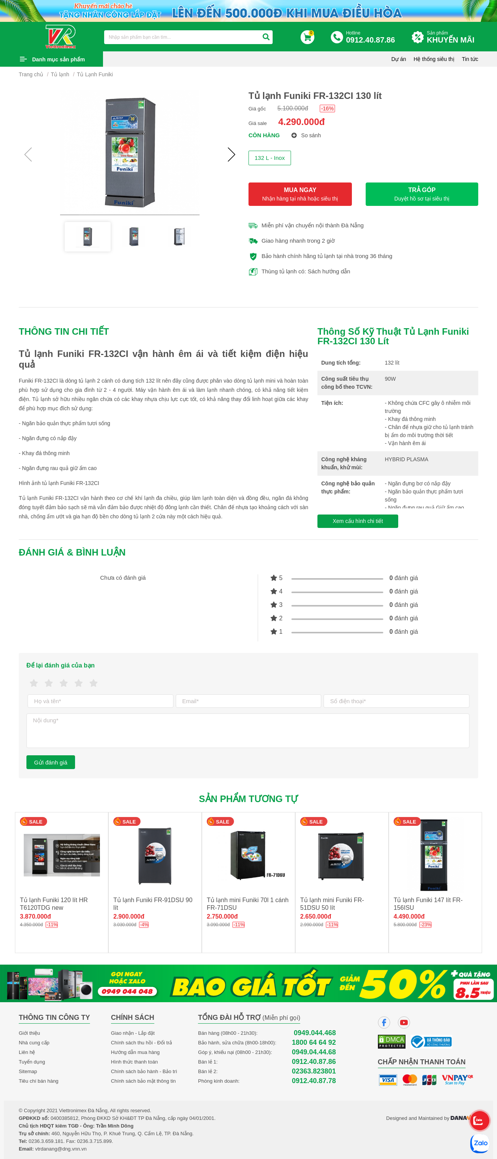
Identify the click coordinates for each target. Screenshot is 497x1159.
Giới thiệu (29, 1033)
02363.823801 (314, 1071)
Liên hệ (27, 1052)
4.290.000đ (301, 122)
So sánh (306, 135)
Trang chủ (31, 74)
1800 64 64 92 (314, 1042)
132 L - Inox (270, 158)
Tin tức (470, 59)
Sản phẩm (452, 37)
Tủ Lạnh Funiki (95, 74)
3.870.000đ (35, 916)
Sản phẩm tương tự (248, 799)
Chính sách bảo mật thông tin (143, 1081)
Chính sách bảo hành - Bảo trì (144, 1071)
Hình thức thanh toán (134, 1062)
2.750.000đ (222, 916)
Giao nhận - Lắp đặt (133, 1033)
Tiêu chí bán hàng (39, 1081)
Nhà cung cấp (34, 1043)
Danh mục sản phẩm (58, 59)
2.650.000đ (315, 916)
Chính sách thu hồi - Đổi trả (141, 1043)
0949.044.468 (315, 1033)
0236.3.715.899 (94, 1141)
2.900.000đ (128, 916)
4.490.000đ (409, 916)
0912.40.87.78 (314, 1081)
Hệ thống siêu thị (434, 59)
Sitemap (28, 1071)
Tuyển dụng (32, 1062)
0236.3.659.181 (46, 1141)
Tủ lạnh (60, 74)
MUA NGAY (300, 194)
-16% (327, 108)
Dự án (398, 59)
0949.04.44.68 (314, 1052)
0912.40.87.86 (314, 1062)
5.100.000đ (293, 108)
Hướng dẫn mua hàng (135, 1052)
